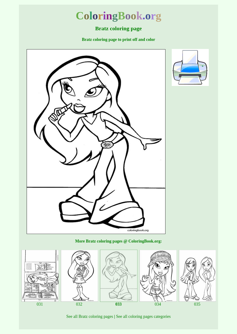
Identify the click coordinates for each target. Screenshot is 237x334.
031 (40, 302)
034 (158, 302)
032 (79, 302)
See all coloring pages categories (143, 316)
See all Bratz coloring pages (89, 316)
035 (197, 302)
